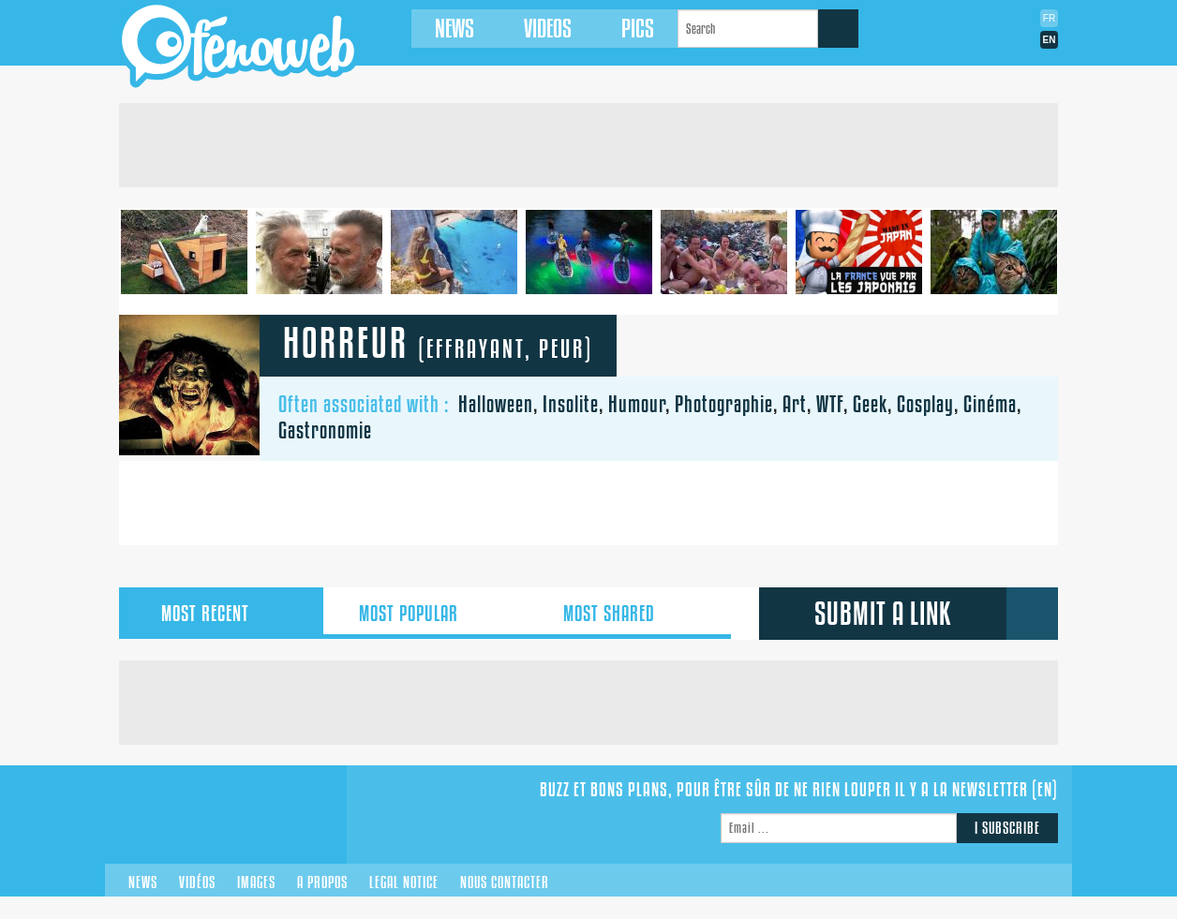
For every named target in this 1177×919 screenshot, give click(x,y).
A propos (322, 882)
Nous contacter (504, 882)
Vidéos (197, 882)
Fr (1049, 18)
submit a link (883, 613)
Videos (536, 28)
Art (794, 404)
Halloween (495, 404)
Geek (870, 404)
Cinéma (990, 404)
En (1049, 40)
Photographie (724, 404)
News (443, 28)
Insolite (571, 404)
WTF (829, 404)
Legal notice (404, 882)
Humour (636, 404)
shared (628, 613)
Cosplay (925, 404)
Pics (626, 28)
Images (256, 882)
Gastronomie (325, 430)
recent (221, 613)
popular (424, 613)
